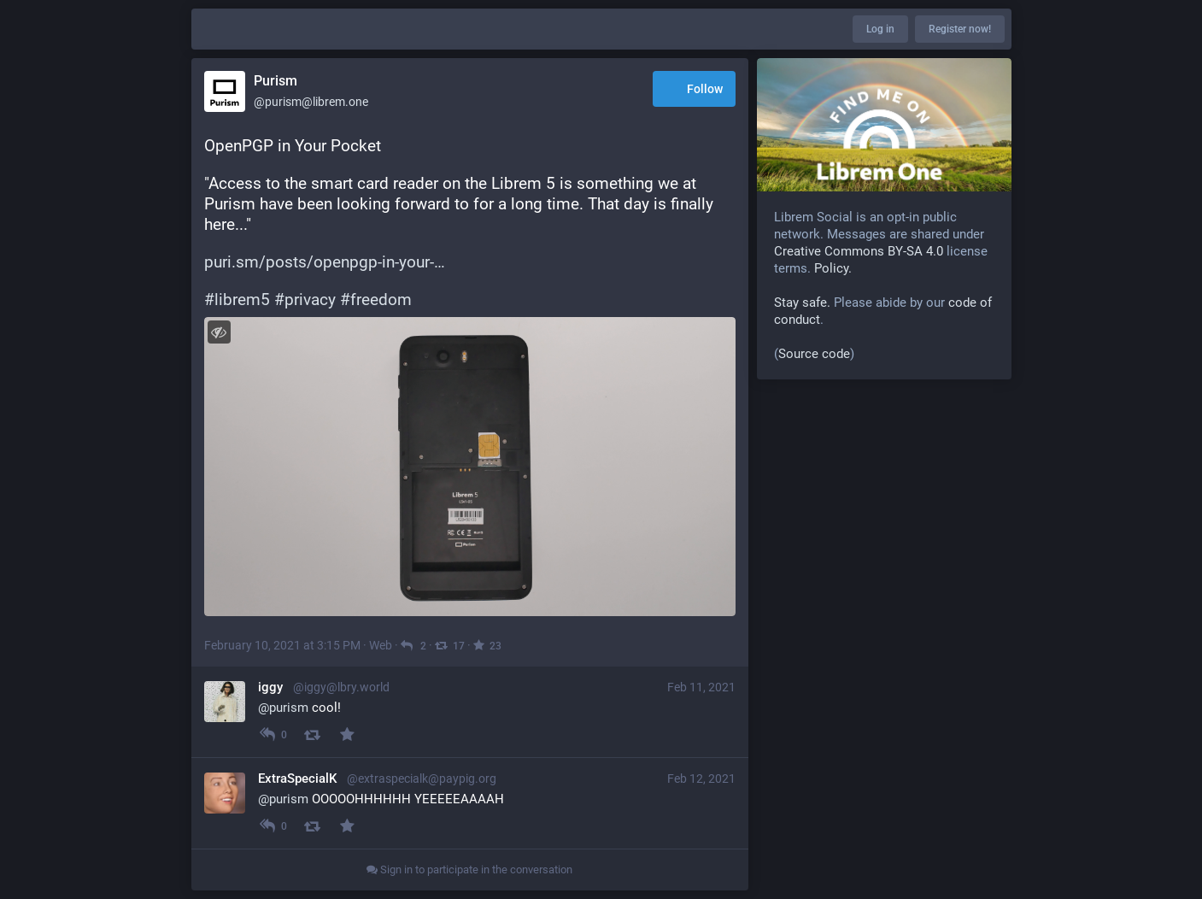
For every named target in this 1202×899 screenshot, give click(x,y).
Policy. (833, 268)
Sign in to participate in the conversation (469, 869)
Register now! (960, 29)
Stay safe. (802, 302)
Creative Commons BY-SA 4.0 (858, 251)
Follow (694, 90)
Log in (880, 29)
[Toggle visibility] (219, 332)
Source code (814, 353)
